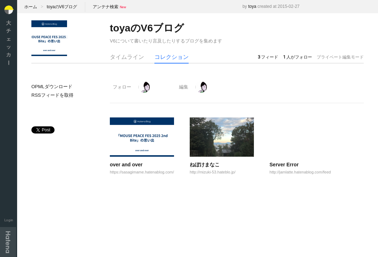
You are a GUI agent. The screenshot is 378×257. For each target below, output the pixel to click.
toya (252, 6)
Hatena (8, 242)
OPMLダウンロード (51, 86)
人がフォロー (297, 57)
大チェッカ (8, 42)
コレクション (171, 57)
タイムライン (127, 57)
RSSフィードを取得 (52, 95)
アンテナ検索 (105, 6)
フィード (268, 57)
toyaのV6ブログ (62, 6)
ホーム (30, 6)
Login (8, 220)
